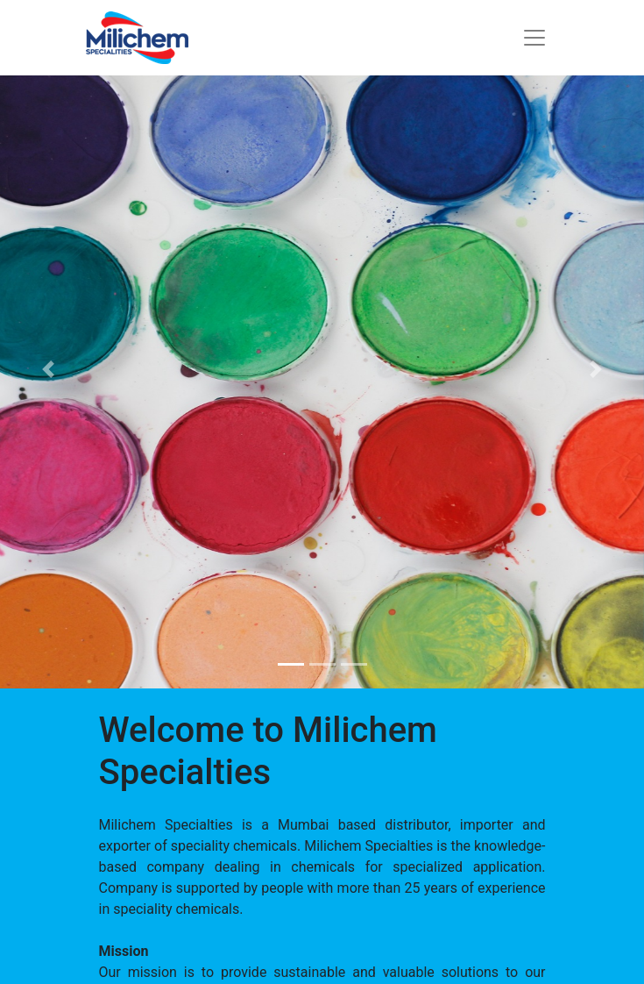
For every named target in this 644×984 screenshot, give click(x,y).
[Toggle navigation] (534, 37)
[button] (48, 368)
